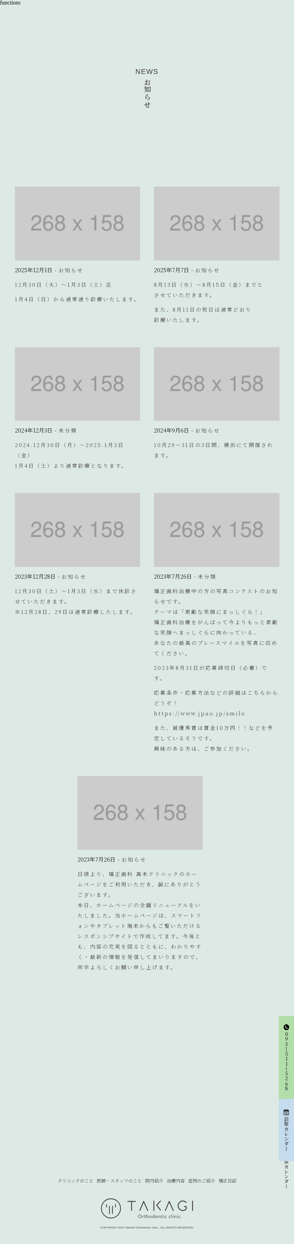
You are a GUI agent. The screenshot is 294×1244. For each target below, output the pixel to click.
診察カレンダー (286, 1171)
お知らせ (70, 270)
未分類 (67, 430)
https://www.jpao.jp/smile (200, 713)
